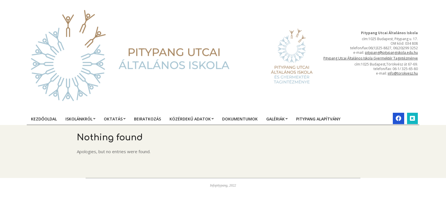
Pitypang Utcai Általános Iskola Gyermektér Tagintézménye (370, 58)
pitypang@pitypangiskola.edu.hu (391, 52)
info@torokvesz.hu (403, 73)
